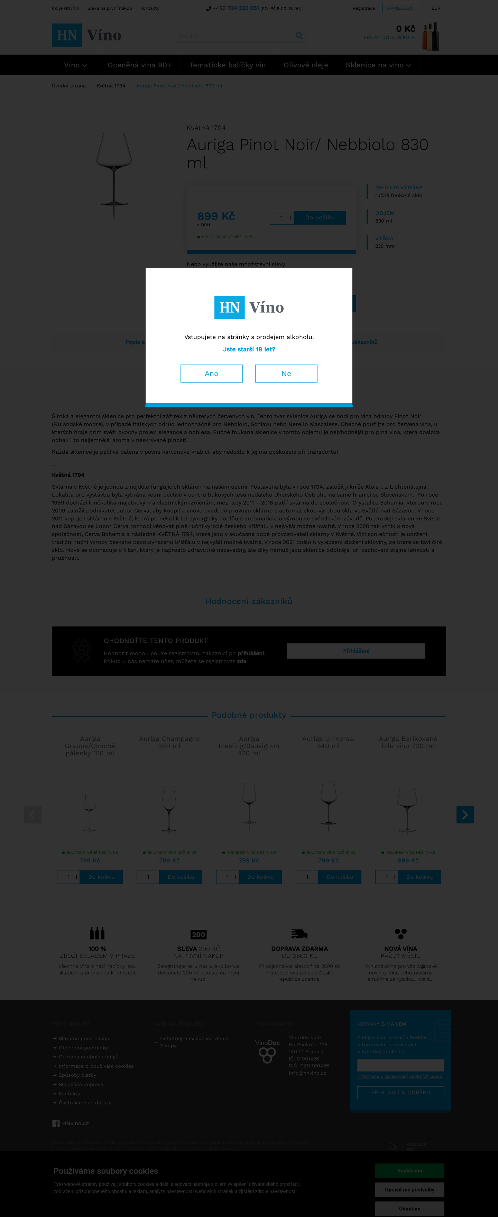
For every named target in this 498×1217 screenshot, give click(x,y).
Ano (212, 373)
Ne (286, 373)
